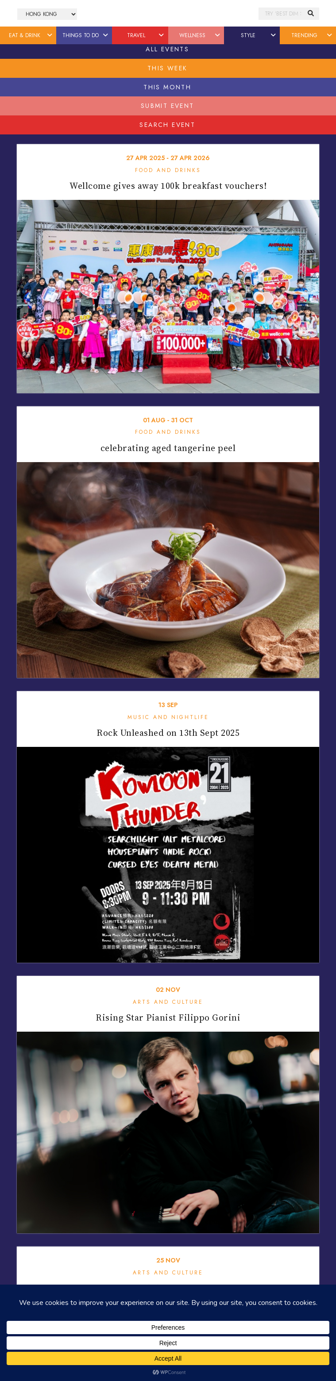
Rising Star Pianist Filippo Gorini (168, 1017)
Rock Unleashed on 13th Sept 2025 (168, 733)
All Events (167, 49)
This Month (167, 87)
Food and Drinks (168, 170)
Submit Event (167, 105)
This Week (167, 68)
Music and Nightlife (168, 717)
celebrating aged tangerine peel (168, 448)
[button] (50, 35)
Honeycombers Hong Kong (168, 13)
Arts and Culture (168, 1002)
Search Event (167, 124)
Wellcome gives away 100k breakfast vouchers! (168, 186)
